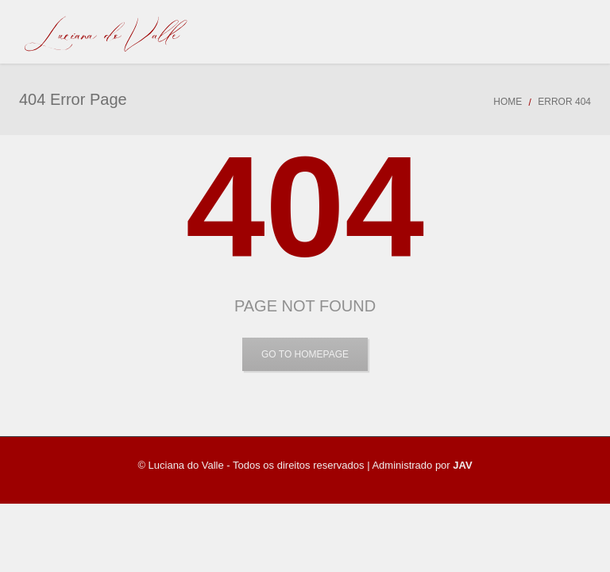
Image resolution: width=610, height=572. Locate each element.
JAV (462, 465)
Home (507, 101)
